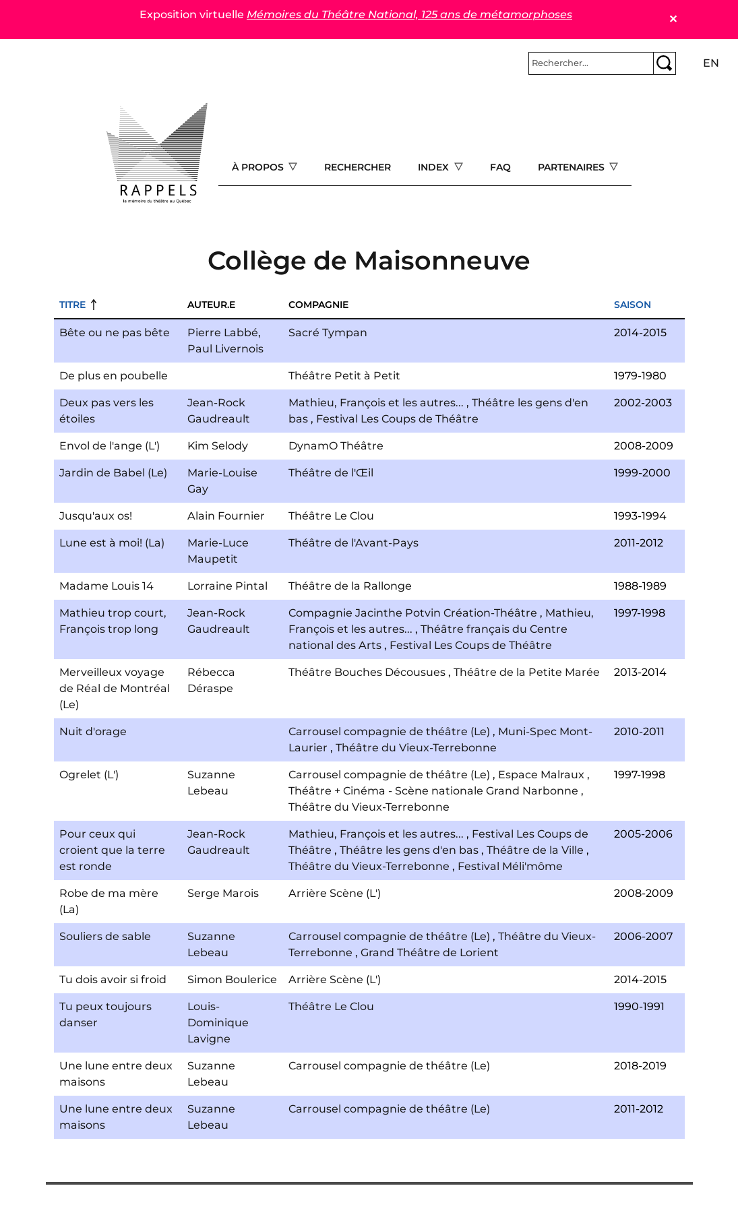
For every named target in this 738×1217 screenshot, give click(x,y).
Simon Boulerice (232, 979)
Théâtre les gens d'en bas (409, 850)
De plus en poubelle (113, 375)
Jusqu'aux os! (95, 515)
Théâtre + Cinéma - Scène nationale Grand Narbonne (433, 790)
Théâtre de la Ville (535, 850)
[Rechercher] (591, 63)
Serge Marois (223, 893)
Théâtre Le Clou (331, 515)
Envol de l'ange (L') (109, 445)
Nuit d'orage (93, 731)
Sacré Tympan (327, 332)
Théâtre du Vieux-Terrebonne (416, 747)
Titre (72, 305)
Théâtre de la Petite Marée (527, 672)
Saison (632, 305)
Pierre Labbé (222, 332)
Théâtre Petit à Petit (344, 375)
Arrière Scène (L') (334, 893)
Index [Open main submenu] (435, 167)
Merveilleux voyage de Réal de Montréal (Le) (114, 688)
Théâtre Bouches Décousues (366, 672)
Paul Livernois (225, 348)
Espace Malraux (541, 774)
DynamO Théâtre (335, 445)
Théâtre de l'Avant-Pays (353, 542)
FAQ (500, 167)
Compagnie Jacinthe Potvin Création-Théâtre (412, 612)
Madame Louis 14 (106, 586)
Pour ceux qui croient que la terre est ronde (112, 850)
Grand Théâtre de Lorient (430, 952)
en (711, 63)
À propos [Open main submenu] (259, 167)
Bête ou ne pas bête (114, 332)
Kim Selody (217, 445)
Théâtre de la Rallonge (350, 586)
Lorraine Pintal (227, 586)
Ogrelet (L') (89, 774)
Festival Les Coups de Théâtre (397, 418)
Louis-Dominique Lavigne (218, 1022)
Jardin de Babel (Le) (113, 472)
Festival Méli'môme (510, 866)
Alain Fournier (226, 515)
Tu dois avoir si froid (112, 979)
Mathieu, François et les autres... (376, 402)
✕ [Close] (673, 19)
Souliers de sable (105, 936)
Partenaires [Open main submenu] (572, 167)
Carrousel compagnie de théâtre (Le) (389, 731)
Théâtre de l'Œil (330, 472)
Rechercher (357, 167)
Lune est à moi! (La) (111, 542)
